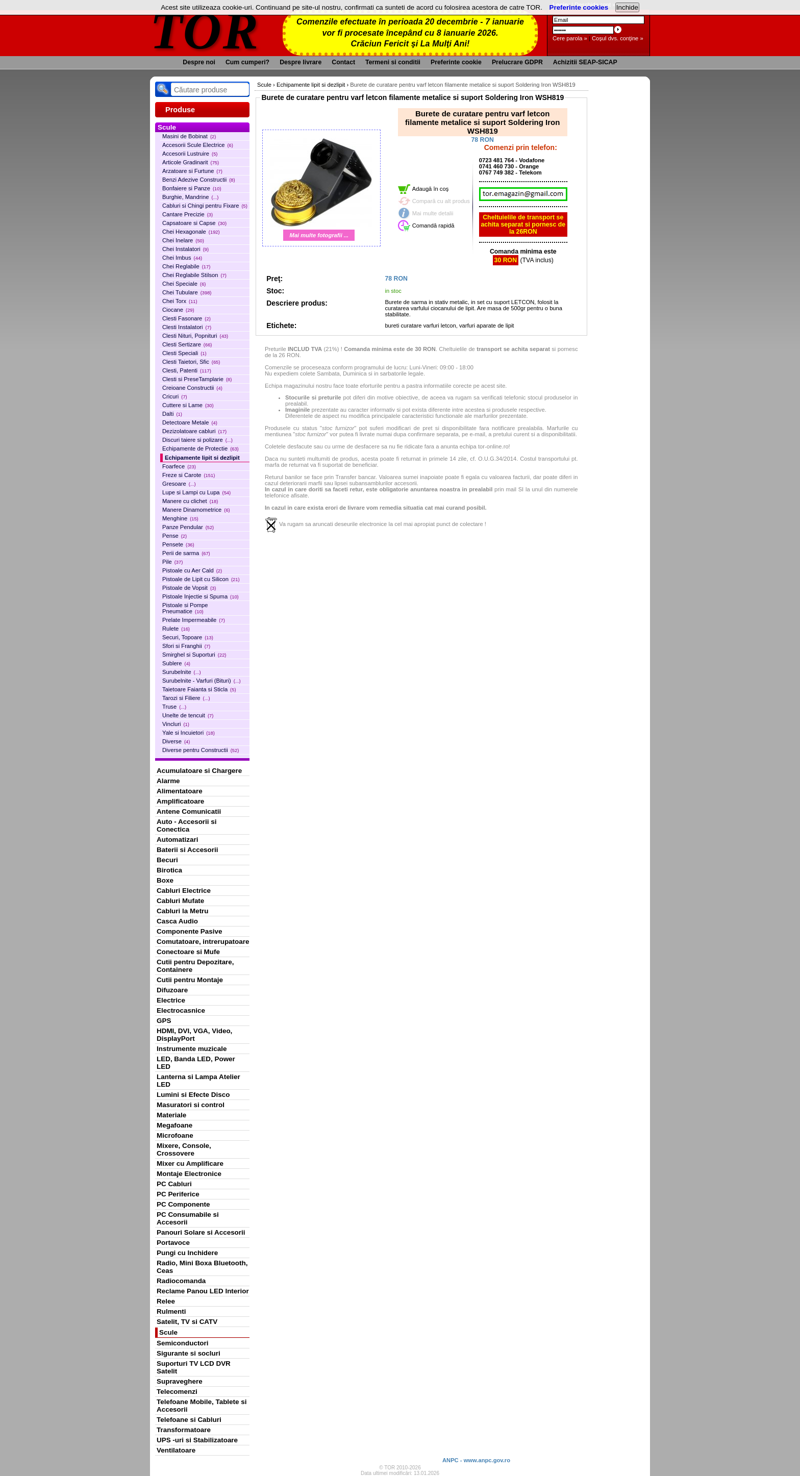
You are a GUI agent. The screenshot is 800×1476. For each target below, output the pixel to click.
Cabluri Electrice (184, 890)
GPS (164, 1020)
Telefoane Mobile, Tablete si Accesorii (201, 1405)
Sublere (176, 663)
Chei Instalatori (185, 249)
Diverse (176, 741)
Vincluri (175, 724)
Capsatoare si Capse (194, 223)
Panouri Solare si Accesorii (201, 1232)
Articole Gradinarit (190, 162)
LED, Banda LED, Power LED (196, 1062)
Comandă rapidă (433, 225)
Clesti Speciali (184, 353)
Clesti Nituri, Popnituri (195, 336)
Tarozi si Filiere (186, 698)
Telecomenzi (177, 1391)
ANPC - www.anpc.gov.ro (476, 1460)
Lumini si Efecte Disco (193, 1094)
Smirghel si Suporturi (194, 655)
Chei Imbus (182, 258)
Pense (174, 536)
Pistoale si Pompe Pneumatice (185, 608)
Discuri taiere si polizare (197, 440)
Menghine (180, 518)
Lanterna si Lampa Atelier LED (198, 1080)
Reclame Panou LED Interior (203, 1291)
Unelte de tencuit (187, 715)
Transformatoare (184, 1430)
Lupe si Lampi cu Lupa (196, 492)
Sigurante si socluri (188, 1353)
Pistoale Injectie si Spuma (200, 596)
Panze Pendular (188, 527)
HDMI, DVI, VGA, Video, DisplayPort (194, 1034)
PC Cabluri (174, 1184)
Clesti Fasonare (186, 318)
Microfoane (175, 1135)
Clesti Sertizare (187, 344)
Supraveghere (180, 1381)
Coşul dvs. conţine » (617, 38)
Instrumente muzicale (192, 1049)
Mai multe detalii (433, 213)
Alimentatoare (180, 791)
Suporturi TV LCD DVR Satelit (194, 1367)
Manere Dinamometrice (196, 510)
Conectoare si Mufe (188, 952)
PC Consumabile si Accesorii (188, 1218)
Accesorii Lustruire (189, 154)
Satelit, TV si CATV (187, 1321)
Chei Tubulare (186, 292)
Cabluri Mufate (180, 901)
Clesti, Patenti (186, 370)
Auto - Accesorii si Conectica (186, 825)
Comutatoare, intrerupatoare (203, 941)
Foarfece (179, 466)
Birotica (169, 870)
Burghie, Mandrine (190, 197)
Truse (174, 707)
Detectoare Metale (189, 422)
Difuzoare (172, 990)
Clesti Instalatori (186, 327)
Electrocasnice (181, 1010)
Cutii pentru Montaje (190, 980)
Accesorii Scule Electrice (197, 145)
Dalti (172, 414)
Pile (172, 562)
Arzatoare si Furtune (192, 171)
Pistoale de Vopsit (189, 588)
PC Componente (183, 1204)
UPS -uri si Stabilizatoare (197, 1440)
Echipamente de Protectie (200, 448)
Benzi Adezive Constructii (198, 180)
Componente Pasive (189, 931)
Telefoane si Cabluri (189, 1419)
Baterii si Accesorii (187, 850)
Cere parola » (570, 38)
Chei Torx (179, 301)
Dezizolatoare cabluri (194, 431)
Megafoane (174, 1125)
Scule (168, 1332)
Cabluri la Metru (183, 911)
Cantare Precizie (187, 214)
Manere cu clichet (190, 501)
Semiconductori (183, 1343)
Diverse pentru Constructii (200, 750)
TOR (205, 30)
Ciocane (178, 310)
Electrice (171, 1000)
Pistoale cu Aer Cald (192, 570)
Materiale (171, 1115)
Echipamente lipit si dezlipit (202, 458)
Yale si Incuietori (188, 733)
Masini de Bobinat (189, 136)
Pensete (178, 544)
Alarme (168, 781)
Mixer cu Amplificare (190, 1163)
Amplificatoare (180, 801)
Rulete (176, 629)
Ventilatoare (176, 1450)
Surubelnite (181, 672)
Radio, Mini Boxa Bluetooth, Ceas (202, 1266)
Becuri (167, 860)
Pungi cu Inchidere (187, 1253)
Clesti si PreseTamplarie (197, 379)
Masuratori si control (190, 1105)
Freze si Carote (188, 475)
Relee (166, 1301)
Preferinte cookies (579, 7)
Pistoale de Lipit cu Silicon (201, 579)
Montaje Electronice (189, 1174)
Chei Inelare (183, 240)
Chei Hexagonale (191, 232)
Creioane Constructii (192, 388)
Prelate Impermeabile (193, 620)
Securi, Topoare (187, 637)
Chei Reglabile (186, 266)
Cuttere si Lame (188, 405)
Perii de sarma (186, 553)
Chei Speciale (184, 284)
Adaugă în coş (430, 189)
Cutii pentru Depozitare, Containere (195, 965)
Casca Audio (177, 921)
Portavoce (173, 1242)
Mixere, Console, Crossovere (184, 1149)
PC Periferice (178, 1194)
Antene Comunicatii (189, 811)
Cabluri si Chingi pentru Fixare (204, 206)
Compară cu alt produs (441, 201)
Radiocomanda (181, 1281)
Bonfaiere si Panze (191, 188)
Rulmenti (171, 1311)
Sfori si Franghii (186, 646)
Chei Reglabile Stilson (194, 275)
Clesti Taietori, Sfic (191, 362)
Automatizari (177, 839)
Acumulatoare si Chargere (199, 770)
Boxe (165, 880)
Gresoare (179, 484)
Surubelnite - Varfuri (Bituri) (201, 681)
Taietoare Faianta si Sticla (199, 689)
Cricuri (174, 396)
